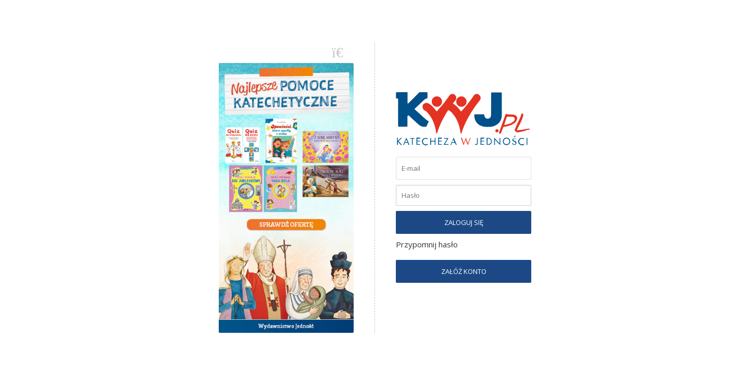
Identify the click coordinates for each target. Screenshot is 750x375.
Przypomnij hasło (427, 244)
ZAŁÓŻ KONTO (463, 271)
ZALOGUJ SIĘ (463, 222)
